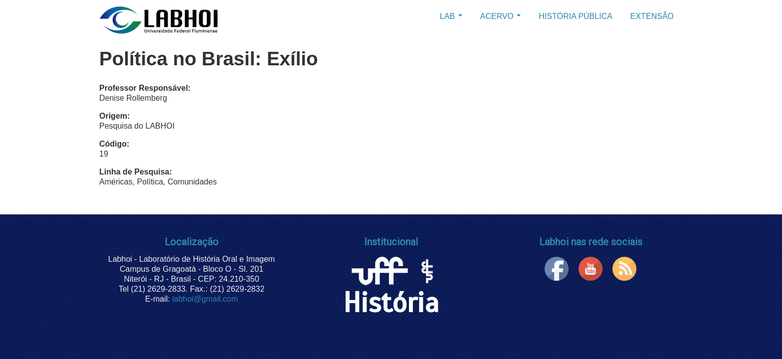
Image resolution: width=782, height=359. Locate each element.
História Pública (575, 16)
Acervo (500, 16)
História (391, 289)
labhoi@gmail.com (205, 299)
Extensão (652, 16)
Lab (451, 16)
